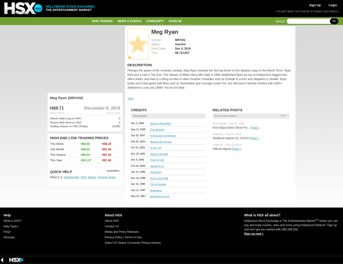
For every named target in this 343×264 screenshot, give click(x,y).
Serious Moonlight (160, 123)
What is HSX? (12, 221)
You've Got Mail (159, 178)
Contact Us (112, 226)
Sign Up (315, 5)
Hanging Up (157, 166)
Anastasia (155, 190)
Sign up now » (253, 233)
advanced (280, 21)
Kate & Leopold (159, 153)
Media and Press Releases (122, 232)
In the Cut (155, 147)
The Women (157, 129)
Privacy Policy (114, 237)
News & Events (129, 21)
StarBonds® (71, 177)
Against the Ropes (161, 141)
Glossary (9, 237)
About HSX (112, 221)
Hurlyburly (156, 172)
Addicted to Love (160, 196)
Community (155, 21)
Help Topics (11, 226)
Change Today (106, 177)
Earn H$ (175, 21)
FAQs (7, 232)
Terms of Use (133, 237)
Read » (255, 127)
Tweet (130, 98)
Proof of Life (157, 159)
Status (92, 177)
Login (333, 5)
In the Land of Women (163, 135)
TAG (83, 177)
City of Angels (158, 184)
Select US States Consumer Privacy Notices (133, 242)
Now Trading (102, 21)
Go (334, 21)
